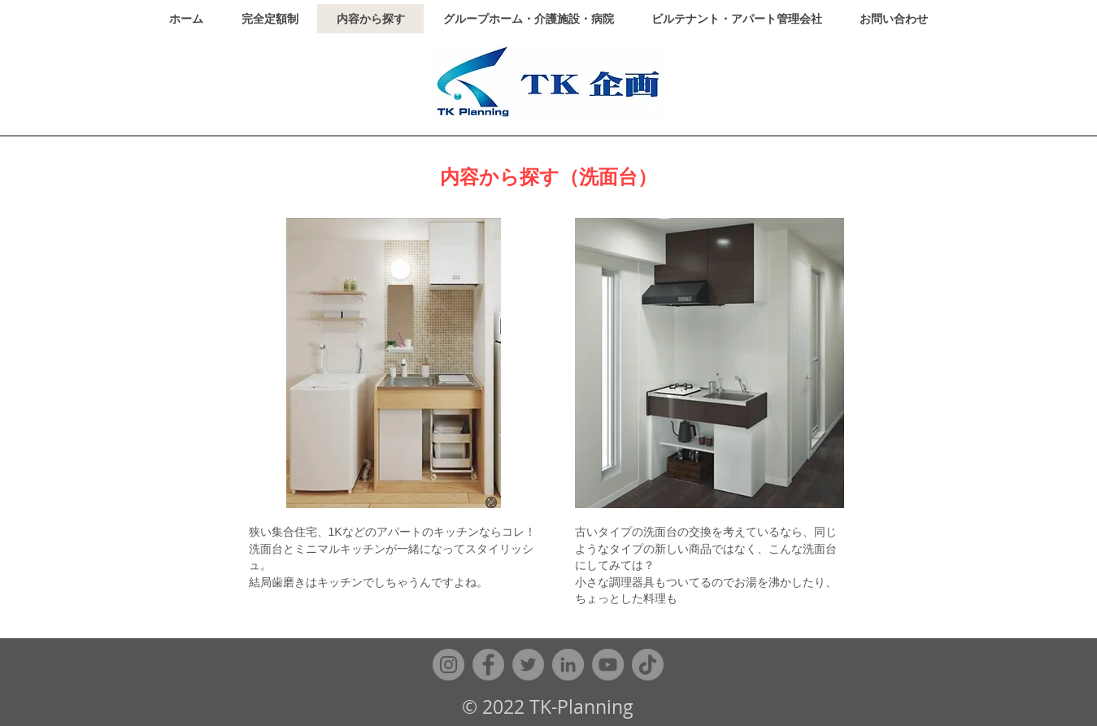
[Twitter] (528, 664)
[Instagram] (448, 664)
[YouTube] (608, 664)
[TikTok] (648, 664)
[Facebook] (488, 664)
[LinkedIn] (568, 664)
